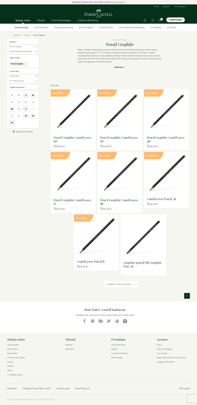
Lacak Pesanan (175, 20)
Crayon (10, 362)
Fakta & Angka (116, 357)
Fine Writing (155, 27)
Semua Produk (21, 27)
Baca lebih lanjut (117, 2)
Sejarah (114, 349)
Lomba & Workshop (87, 20)
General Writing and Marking (131, 27)
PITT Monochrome (23, 81)
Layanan (166, 6)
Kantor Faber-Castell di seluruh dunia (171, 357)
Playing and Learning (63, 27)
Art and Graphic (86, 27)
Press (156, 6)
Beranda (17, 35)
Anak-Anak (69, 349)
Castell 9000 (23, 76)
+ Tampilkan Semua (15, 375)
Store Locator (162, 353)
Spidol (9, 370)
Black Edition (12, 353)
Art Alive (10, 366)
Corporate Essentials (119, 353)
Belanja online (22, 20)
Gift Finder (171, 27)
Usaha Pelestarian (118, 345)
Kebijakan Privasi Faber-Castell (36, 388)
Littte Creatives (41, 27)
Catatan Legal (62, 388)
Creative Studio (106, 27)
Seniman (68, 345)
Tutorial (41, 20)
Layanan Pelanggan (164, 349)
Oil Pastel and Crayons (16, 357)
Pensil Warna (12, 349)
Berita (159, 345)
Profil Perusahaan (61, 20)
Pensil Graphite (13, 345)
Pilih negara (180, 6)
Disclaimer (12, 388)
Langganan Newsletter (166, 362)
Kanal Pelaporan (82, 388)
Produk (26, 35)
